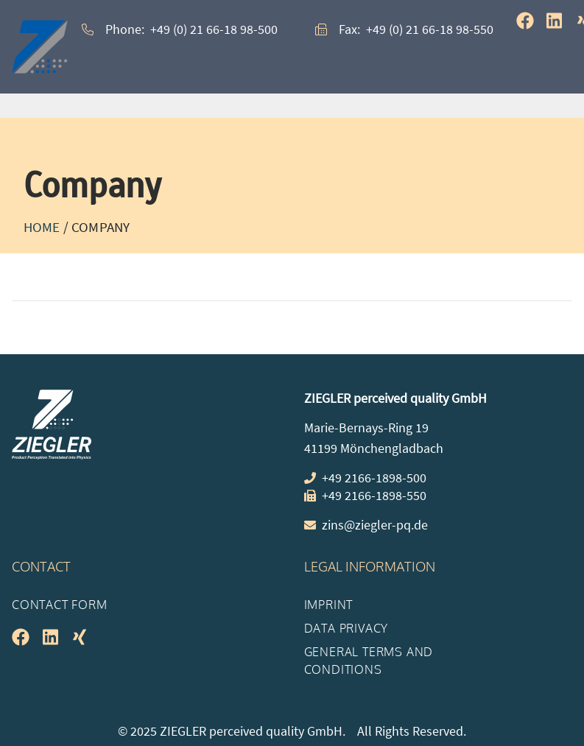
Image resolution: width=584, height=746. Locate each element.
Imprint (328, 604)
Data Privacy (346, 628)
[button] (544, 64)
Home (42, 227)
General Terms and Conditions (369, 660)
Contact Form (60, 604)
